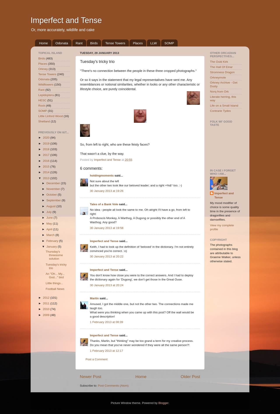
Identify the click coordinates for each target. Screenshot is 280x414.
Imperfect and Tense (66, 20)
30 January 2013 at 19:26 (106, 191)
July (49, 212)
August (51, 206)
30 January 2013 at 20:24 (106, 285)
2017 (46, 155)
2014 (46, 172)
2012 (46, 297)
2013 (46, 178)
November (53, 189)
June (50, 217)
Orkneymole (218, 77)
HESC (42, 100)
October (52, 194)
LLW (153, 43)
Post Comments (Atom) (113, 385)
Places (138, 43)
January (52, 246)
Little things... (54, 283)
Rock (41, 105)
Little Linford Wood (50, 116)
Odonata (62, 43)
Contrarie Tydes (220, 110)
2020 (46, 137)
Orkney (43, 69)
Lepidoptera (46, 95)
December (53, 183)
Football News (55, 289)
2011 (46, 303)
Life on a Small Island (224, 105)
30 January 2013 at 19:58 (106, 228)
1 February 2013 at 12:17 (106, 350)
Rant (79, 43)
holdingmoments (102, 175)
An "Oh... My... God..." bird (55, 275)
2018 (46, 149)
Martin (94, 298)
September (54, 200)
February (52, 241)
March (50, 235)
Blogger (163, 403)
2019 (46, 143)
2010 (46, 309)
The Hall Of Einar (221, 67)
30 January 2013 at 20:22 (106, 256)
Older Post (190, 376)
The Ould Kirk (219, 61)
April (49, 229)
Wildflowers (45, 84)
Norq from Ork (219, 91)
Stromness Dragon (222, 72)
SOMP (169, 43)
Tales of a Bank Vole (104, 204)
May (49, 223)
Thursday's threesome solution (54, 255)
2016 (46, 160)
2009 (46, 315)
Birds (94, 43)
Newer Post (90, 376)
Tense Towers (115, 43)
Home (43, 43)
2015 (46, 166)
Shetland (44, 121)
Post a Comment (97, 359)
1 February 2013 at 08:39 (106, 322)
